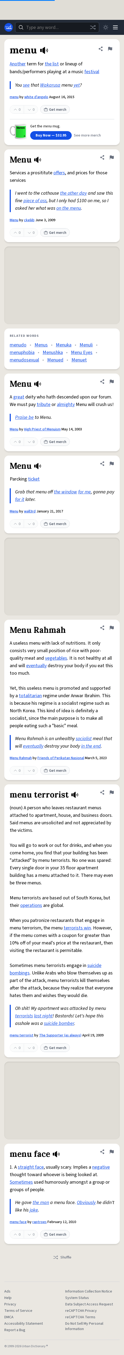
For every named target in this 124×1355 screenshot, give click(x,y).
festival (91, 71)
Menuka (63, 345)
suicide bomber (59, 1023)
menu (14, 97)
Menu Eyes (81, 352)
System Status (77, 1298)
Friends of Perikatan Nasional (60, 758)
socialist (84, 738)
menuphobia (22, 352)
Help (8, 1298)
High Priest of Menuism (42, 429)
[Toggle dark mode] (105, 27)
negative (101, 1167)
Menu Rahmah (21, 758)
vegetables (56, 658)
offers (59, 172)
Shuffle (62, 1257)
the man (41, 1202)
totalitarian (30, 695)
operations (31, 905)
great (18, 397)
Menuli (86, 345)
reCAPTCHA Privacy (81, 1310)
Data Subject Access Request (89, 1304)
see (26, 85)
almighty (66, 404)
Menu (14, 220)
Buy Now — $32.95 (51, 135)
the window (65, 492)
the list (52, 64)
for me (84, 492)
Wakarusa (50, 85)
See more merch (87, 135)
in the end (91, 746)
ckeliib (29, 220)
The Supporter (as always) (60, 1035)
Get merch (55, 109)
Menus (41, 345)
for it (19, 499)
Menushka (53, 352)
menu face (18, 1222)
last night (43, 1016)
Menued (55, 360)
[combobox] (57, 27)
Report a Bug (14, 1330)
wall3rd (30, 511)
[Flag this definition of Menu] (111, 157)
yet (77, 85)
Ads (7, 1291)
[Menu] (115, 27)
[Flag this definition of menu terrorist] (111, 792)
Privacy (10, 1304)
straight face (31, 1167)
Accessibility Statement (23, 1323)
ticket (34, 479)
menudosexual (24, 360)
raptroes (39, 1222)
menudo (18, 345)
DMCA (8, 1317)
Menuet (79, 360)
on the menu (68, 208)
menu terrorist (21, 1035)
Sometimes (21, 1182)
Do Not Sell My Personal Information (84, 1326)
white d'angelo (36, 97)
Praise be (24, 417)
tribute (43, 404)
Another (18, 64)
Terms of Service (18, 1310)
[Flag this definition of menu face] (111, 1151)
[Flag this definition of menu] (110, 49)
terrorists (24, 1016)
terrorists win (77, 928)
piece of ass (35, 200)
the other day (73, 193)
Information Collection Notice (88, 1291)
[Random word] (92, 27)
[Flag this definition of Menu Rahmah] (111, 627)
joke (34, 1210)
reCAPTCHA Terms (80, 1317)
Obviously (86, 1202)
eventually (36, 665)
